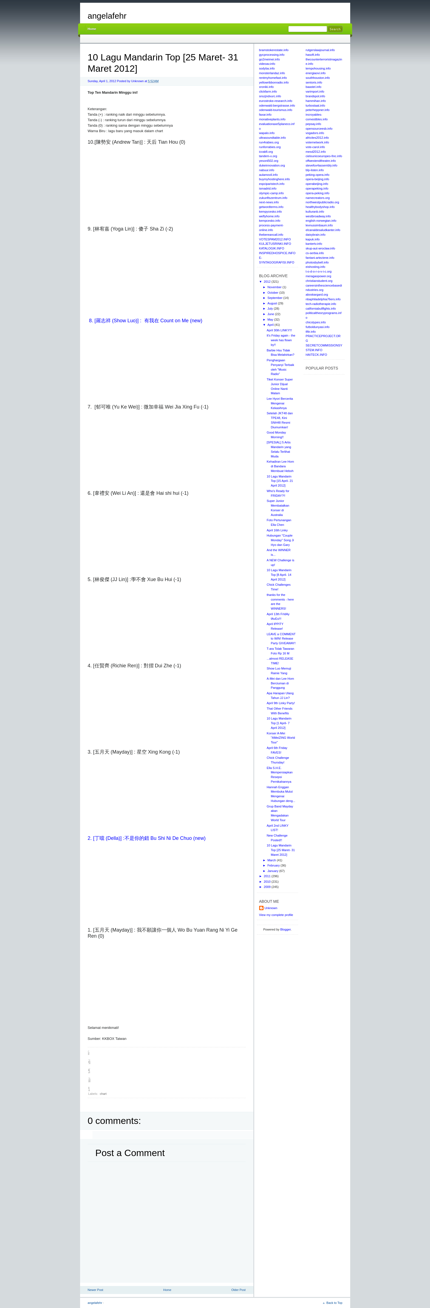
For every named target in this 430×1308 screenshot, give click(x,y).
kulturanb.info (315, 211)
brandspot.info (315, 96)
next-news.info (269, 202)
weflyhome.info (269, 216)
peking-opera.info (317, 174)
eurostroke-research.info (275, 100)
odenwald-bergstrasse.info (277, 105)
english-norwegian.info (321, 220)
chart (103, 1093)
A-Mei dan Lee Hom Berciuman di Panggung (280, 683)
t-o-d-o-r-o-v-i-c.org (319, 271)
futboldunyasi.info (318, 327)
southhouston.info (318, 77)
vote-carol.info (315, 147)
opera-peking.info (317, 193)
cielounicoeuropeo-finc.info (324, 156)
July (270, 308)
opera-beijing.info (317, 179)
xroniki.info (266, 86)
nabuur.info (266, 170)
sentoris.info (314, 82)
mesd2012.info (316, 151)
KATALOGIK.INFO (271, 248)
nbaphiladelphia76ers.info (323, 299)
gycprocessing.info (272, 54)
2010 (267, 881)
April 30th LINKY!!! (279, 330)
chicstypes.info (316, 322)
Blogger (285, 929)
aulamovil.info (268, 174)
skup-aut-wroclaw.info (320, 248)
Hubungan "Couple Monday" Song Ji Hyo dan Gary (280, 540)
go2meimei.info (269, 59)
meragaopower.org (318, 276)
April (271, 324)
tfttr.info (311, 331)
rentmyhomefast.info (273, 77)
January (273, 871)
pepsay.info (313, 124)
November (274, 287)
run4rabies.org (269, 142)
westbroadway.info (318, 216)
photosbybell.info (317, 262)
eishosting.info (316, 266)
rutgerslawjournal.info (320, 50)
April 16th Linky (277, 530)
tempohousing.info (318, 68)
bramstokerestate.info (274, 50)
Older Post (238, 1290)
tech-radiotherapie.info (321, 304)
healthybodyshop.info (320, 207)
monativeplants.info (272, 119)
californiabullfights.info (321, 308)
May (270, 319)
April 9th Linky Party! (281, 703)
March (272, 860)
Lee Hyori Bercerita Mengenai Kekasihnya (280, 403)
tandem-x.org (268, 156)
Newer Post (95, 1290)
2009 (267, 886)
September (275, 297)
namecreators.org (318, 197)
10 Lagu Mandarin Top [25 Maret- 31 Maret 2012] (281, 850)
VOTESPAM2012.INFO (275, 239)
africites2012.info (317, 137)
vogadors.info (315, 133)
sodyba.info (267, 68)
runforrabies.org (270, 147)
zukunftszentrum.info (273, 197)
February (274, 865)
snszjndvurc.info (270, 96)
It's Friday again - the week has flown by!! (281, 340)
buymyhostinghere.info (274, 179)
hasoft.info (313, 54)
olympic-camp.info (271, 193)
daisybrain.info (316, 234)
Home (92, 28)
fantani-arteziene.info (320, 257)
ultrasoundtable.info (272, 137)
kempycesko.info (270, 211)
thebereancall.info (271, 234)
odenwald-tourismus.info (275, 110)
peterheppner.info (318, 110)
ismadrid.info (267, 188)
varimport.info (315, 91)
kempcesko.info (270, 220)
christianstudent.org (319, 280)
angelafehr (107, 15)
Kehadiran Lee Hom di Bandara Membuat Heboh (280, 466)
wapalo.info (267, 133)
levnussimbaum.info (319, 225)
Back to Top (334, 1302)
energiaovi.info (316, 73)
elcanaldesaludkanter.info (323, 230)
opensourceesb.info (319, 128)
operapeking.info (317, 188)
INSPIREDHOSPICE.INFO (277, 253)
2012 (267, 281)
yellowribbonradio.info (274, 82)
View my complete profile (276, 915)
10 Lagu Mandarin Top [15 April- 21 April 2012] (280, 481)
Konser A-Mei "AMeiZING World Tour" (281, 738)
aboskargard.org (317, 294)
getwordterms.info (271, 207)
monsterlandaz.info (272, 73)
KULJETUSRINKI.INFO (275, 243)
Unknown (271, 908)
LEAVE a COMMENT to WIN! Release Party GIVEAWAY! (281, 638)
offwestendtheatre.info (321, 160)
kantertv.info (314, 243)
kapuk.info (313, 239)
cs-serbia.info (315, 253)
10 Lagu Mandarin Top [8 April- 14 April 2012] (279, 574)
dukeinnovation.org (272, 165)
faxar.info (265, 114)
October (273, 292)
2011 (267, 876)
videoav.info (267, 63)
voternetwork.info (317, 142)
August (272, 303)
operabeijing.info (317, 183)
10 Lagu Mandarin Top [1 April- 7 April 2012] (279, 723)
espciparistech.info (272, 183)
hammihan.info (316, 100)
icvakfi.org (266, 151)
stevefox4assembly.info (321, 165)
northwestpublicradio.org (322, 202)
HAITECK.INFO (316, 354)
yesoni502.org (268, 160)
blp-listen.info (315, 170)
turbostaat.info (315, 105)
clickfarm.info (268, 91)
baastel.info (313, 86)
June (271, 314)
